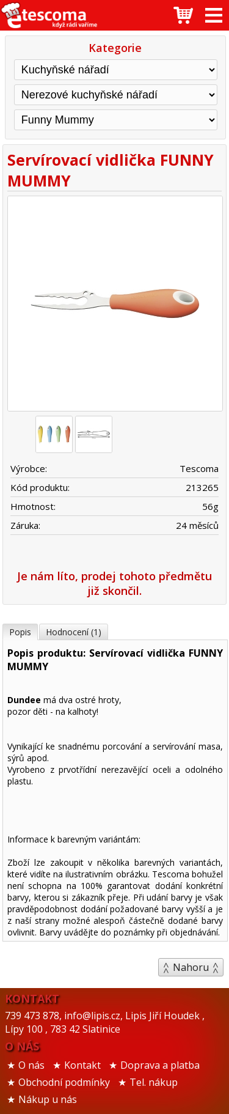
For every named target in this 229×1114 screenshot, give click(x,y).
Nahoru (191, 967)
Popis (20, 632)
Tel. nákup (153, 1082)
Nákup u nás (47, 1099)
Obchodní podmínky (64, 1082)
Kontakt (82, 1065)
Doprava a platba (160, 1065)
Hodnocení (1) (73, 632)
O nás (31, 1065)
